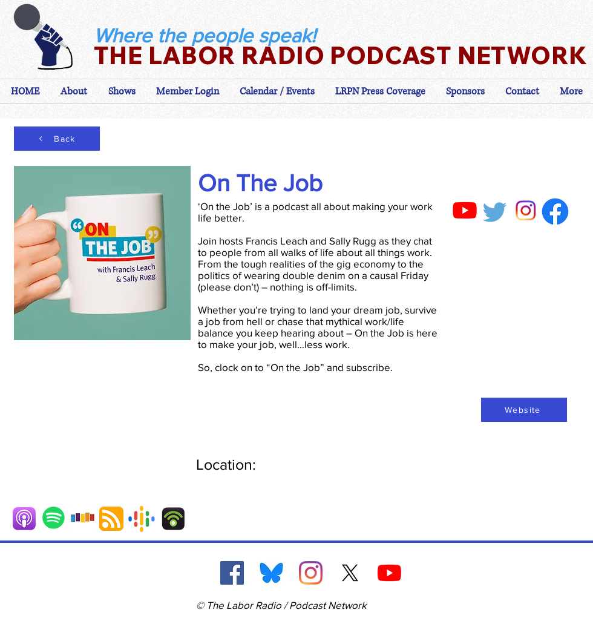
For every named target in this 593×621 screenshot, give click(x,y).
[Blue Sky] (271, 573)
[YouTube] (389, 573)
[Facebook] (232, 573)
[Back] (57, 138)
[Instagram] (311, 573)
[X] (350, 573)
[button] (187, 91)
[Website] (524, 410)
